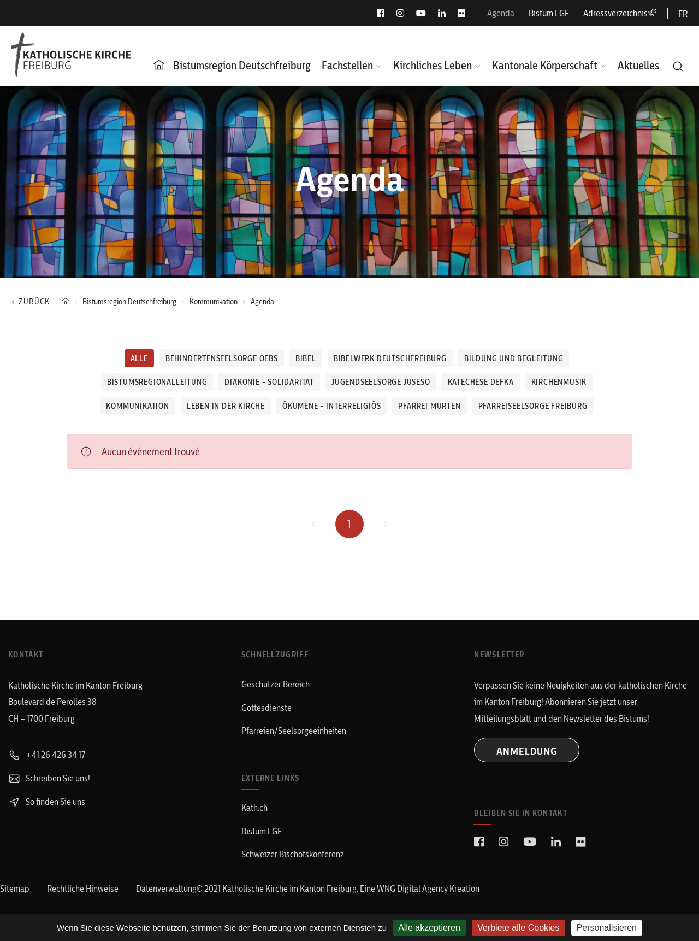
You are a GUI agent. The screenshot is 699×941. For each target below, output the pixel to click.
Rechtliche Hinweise (83, 888)
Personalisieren (607, 927)
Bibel (305, 358)
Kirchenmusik (559, 382)
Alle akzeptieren (429, 927)
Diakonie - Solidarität (269, 382)
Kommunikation (213, 302)
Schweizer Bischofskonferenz (292, 854)
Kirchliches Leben (432, 65)
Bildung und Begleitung (514, 358)
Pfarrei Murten (429, 406)
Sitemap (14, 888)
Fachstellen (347, 65)
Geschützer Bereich (275, 684)
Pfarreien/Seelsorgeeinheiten (293, 730)
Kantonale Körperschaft (544, 65)
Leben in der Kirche (226, 406)
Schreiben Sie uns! (49, 778)
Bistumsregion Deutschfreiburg (242, 65)
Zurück (29, 302)
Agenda (500, 13)
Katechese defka (481, 382)
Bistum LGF (549, 13)
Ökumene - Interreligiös (331, 406)
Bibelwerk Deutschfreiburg (390, 358)
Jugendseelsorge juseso (380, 382)
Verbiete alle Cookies (518, 927)
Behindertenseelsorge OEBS (221, 358)
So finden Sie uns (46, 801)
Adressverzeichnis (619, 13)
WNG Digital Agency (413, 888)
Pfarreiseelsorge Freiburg (533, 406)
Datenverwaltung (166, 888)
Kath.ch (254, 807)
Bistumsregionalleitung (157, 382)
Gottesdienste (266, 707)
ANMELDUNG (526, 751)
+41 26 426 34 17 (46, 754)
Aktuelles (638, 65)
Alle (139, 358)
